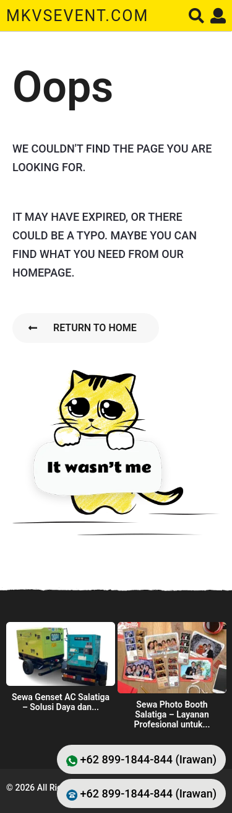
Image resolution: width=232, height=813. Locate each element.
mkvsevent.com (77, 16)
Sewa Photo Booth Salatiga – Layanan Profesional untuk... (172, 714)
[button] (196, 15)
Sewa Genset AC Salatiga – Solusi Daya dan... (61, 702)
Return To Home (82, 328)
